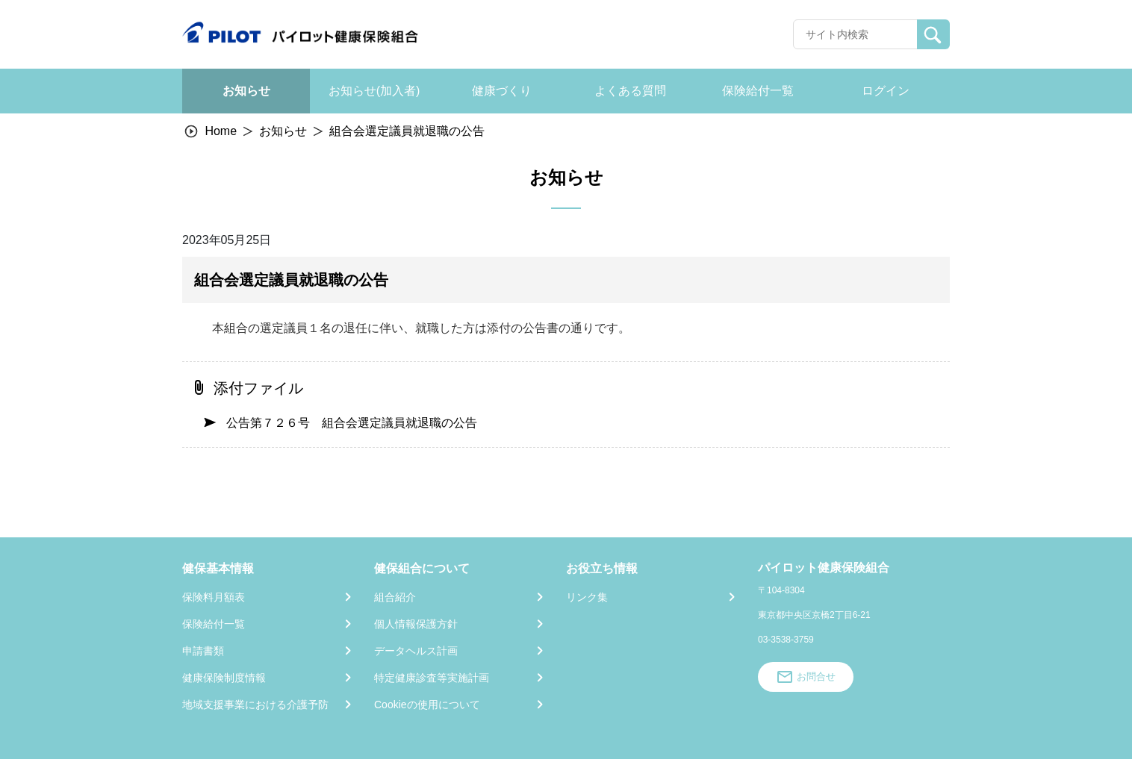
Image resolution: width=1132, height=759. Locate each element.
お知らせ (283, 131)
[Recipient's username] (855, 34)
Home (221, 131)
